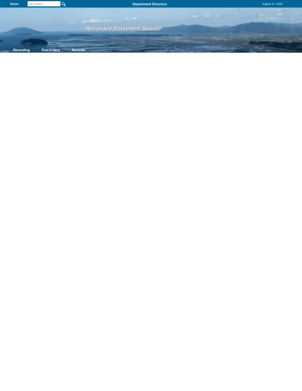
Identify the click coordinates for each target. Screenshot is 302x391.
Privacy (149, 340)
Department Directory (150, 4)
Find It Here (51, 50)
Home (110, 340)
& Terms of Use (165, 340)
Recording (21, 50)
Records (78, 50)
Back (94, 340)
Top (81, 340)
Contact (103, 50)
